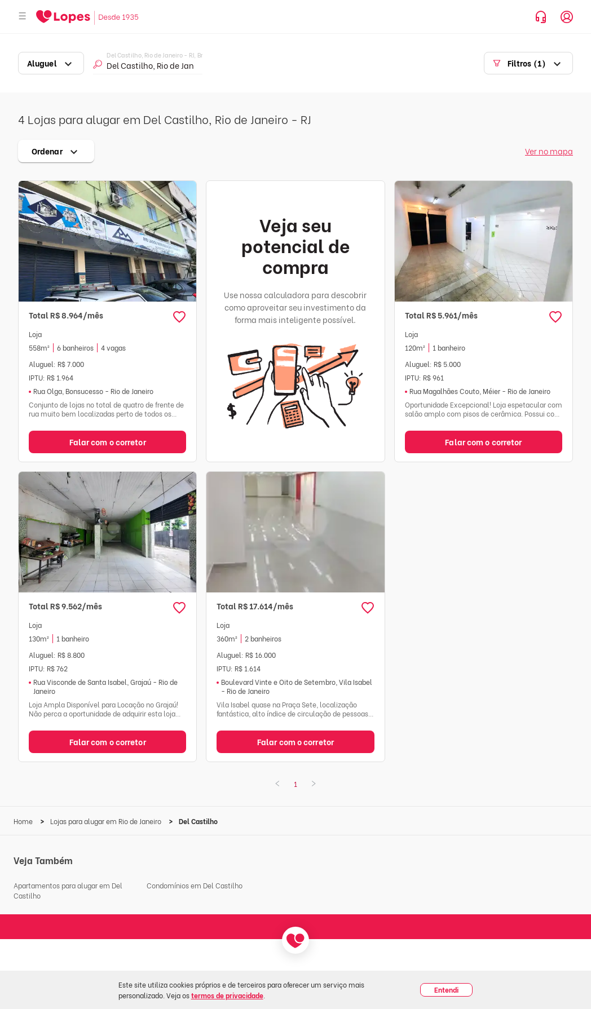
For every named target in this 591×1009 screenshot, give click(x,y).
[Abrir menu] (22, 17)
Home (24, 821)
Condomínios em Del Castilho (194, 885)
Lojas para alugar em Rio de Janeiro (106, 821)
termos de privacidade (227, 995)
